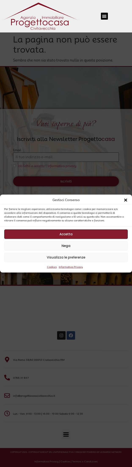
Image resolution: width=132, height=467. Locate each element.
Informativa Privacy (71, 266)
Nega (66, 246)
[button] (126, 200)
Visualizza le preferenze (66, 257)
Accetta (66, 234)
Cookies (52, 266)
